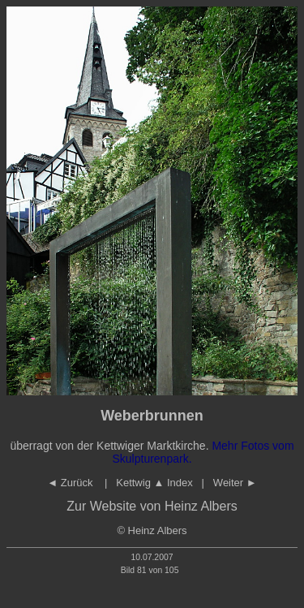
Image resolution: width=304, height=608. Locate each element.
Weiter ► (235, 482)
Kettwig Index (154, 482)
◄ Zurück (71, 482)
